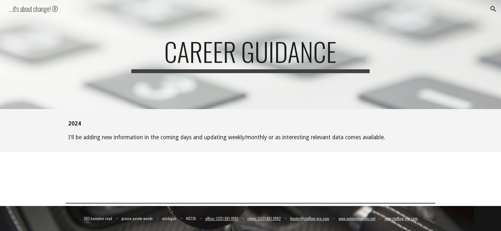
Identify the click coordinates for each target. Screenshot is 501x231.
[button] (493, 9)
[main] (250, 54)
